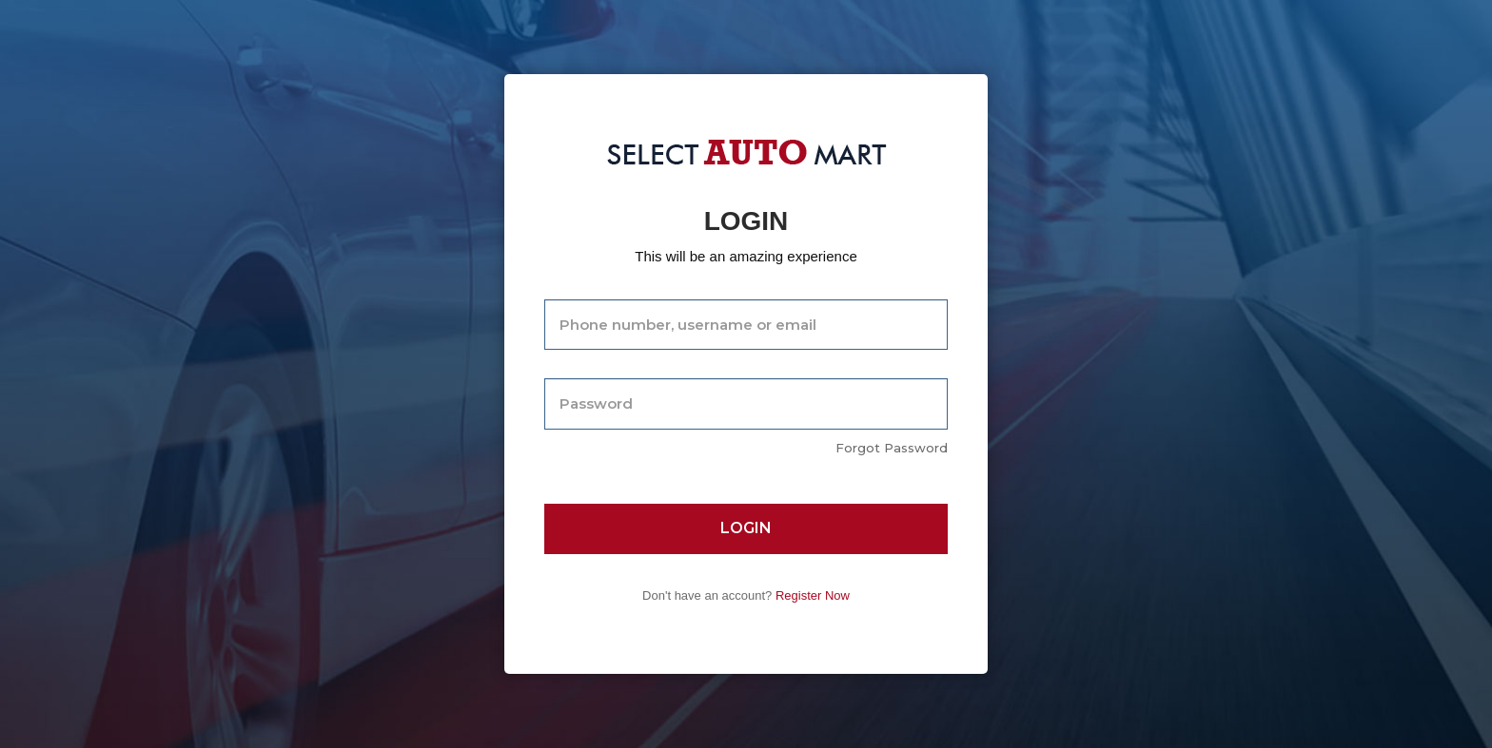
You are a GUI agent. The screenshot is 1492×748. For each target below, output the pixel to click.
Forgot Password (891, 447)
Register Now (812, 595)
